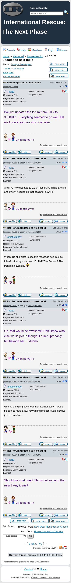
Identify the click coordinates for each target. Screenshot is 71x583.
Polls (8, 68)
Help (21, 50)
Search (9, 50)
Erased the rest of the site (48, 531)
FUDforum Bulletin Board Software (45, 577)
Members (35, 50)
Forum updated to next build (24, 82)
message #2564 (10, 455)
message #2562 (10, 382)
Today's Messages (21, 64)
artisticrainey (14, 237)
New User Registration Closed (51, 526)
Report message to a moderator (53, 145)
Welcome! (18, 56)
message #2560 (10, 232)
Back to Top (35, 543)
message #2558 (10, 87)
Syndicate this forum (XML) (44, 548)
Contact (28, 569)
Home (62, 50)
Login (49, 50)
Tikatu (10, 91)
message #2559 (10, 163)
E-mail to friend (11, 76)
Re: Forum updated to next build (26, 158)
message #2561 (10, 306)
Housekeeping (35, 56)
